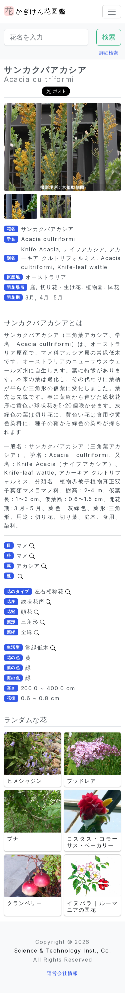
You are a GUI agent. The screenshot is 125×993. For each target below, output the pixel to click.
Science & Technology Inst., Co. (62, 950)
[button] (20, 207)
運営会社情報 (62, 973)
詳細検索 (108, 52)
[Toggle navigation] (111, 11)
